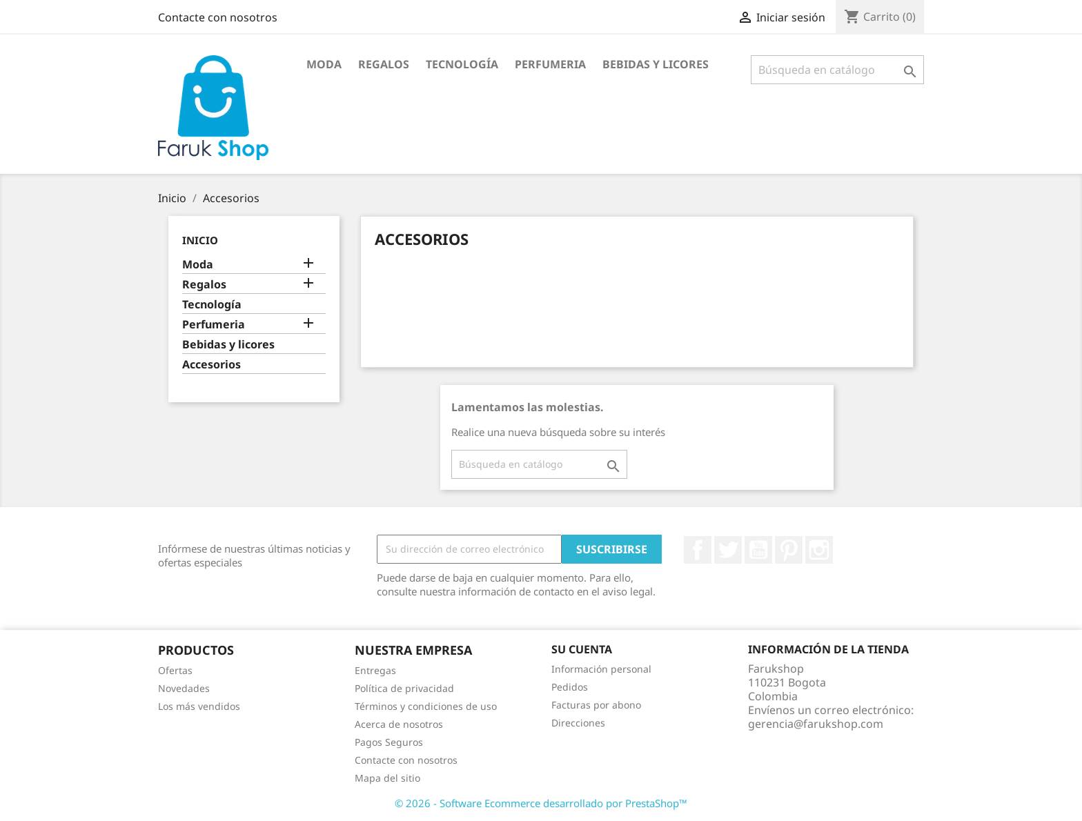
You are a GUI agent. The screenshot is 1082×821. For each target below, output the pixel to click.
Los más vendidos (199, 706)
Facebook (697, 550)
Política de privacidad (404, 688)
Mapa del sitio (387, 777)
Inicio (200, 240)
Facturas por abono (596, 704)
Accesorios (211, 364)
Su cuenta (581, 649)
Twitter (728, 550)
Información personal (601, 668)
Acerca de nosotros (399, 724)
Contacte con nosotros (217, 17)
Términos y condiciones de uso (426, 706)
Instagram (819, 550)
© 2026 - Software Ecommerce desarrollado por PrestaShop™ (541, 803)
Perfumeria (550, 64)
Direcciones (578, 722)
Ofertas (175, 670)
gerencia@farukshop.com (815, 723)
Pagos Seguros (389, 742)
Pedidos (569, 686)
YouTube (758, 550)
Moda (324, 64)
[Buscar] (837, 69)
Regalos (383, 64)
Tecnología (462, 64)
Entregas (375, 670)
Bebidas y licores (655, 64)
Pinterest (789, 550)
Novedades (184, 688)
